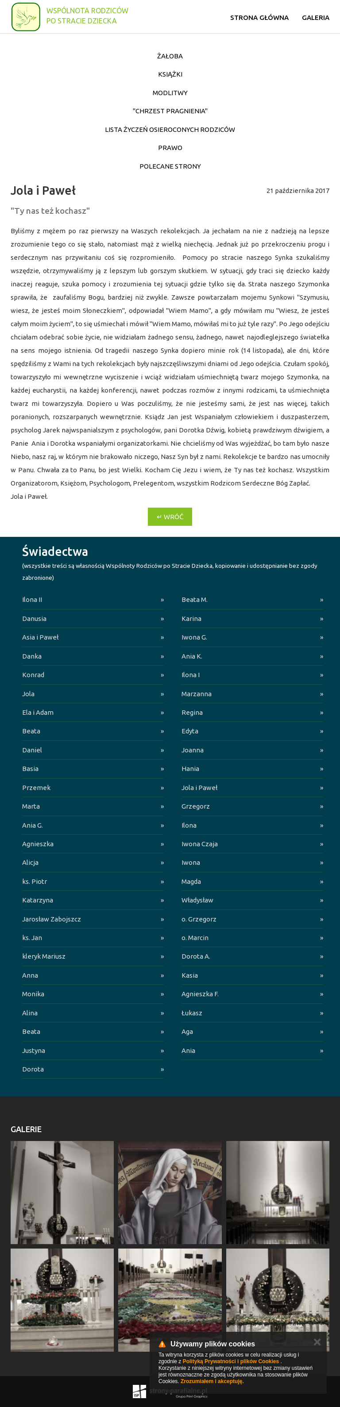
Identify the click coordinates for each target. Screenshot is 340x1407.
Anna (30, 975)
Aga (187, 1031)
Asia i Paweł (40, 637)
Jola (28, 694)
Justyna (33, 1050)
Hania (190, 768)
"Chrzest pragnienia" (170, 111)
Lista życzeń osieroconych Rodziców (170, 129)
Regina (192, 712)
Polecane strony (170, 166)
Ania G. (32, 825)
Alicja (30, 862)
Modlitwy (170, 92)
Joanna (193, 750)
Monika (33, 994)
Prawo (170, 147)
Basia (30, 768)
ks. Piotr (34, 881)
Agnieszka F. (200, 994)
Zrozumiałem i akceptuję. (212, 1381)
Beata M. (195, 599)
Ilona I (191, 674)
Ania (188, 1050)
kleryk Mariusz (44, 956)
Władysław (197, 900)
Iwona (191, 862)
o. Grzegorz (199, 919)
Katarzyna (37, 900)
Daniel (32, 750)
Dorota (33, 1069)
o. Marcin (195, 937)
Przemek (36, 787)
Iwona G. (194, 637)
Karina (191, 618)
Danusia (34, 618)
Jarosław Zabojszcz (51, 919)
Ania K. (192, 656)
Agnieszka (38, 844)
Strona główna (259, 17)
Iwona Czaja (200, 844)
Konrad (33, 674)
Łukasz (192, 1013)
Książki (170, 74)
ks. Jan (32, 937)
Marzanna (197, 694)
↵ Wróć (170, 516)
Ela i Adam (38, 712)
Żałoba (170, 56)
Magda (191, 881)
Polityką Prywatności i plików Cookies (231, 1361)
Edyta (190, 731)
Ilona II (32, 599)
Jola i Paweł (199, 787)
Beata (31, 731)
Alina (30, 1013)
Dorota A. (196, 956)
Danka (32, 656)
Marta (31, 806)
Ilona (189, 825)
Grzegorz (196, 806)
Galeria (315, 17)
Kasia (190, 975)
